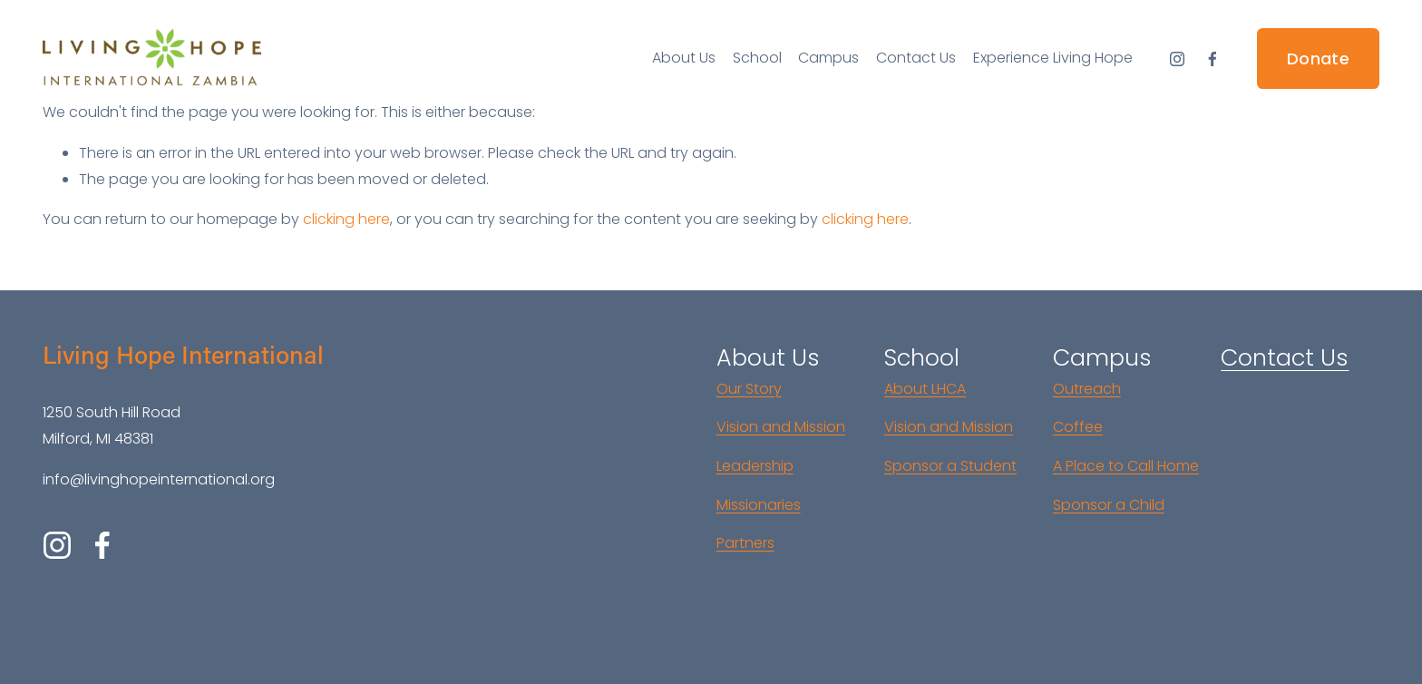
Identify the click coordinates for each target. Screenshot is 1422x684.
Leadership (755, 465)
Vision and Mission (780, 426)
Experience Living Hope (1053, 57)
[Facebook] (1212, 59)
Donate (1318, 58)
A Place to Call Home (1126, 465)
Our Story (749, 388)
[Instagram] (1177, 59)
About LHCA (925, 388)
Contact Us (916, 57)
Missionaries (758, 504)
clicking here (346, 219)
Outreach (1087, 388)
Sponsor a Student (950, 465)
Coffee (1078, 426)
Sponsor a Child (1108, 504)
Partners (745, 543)
